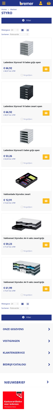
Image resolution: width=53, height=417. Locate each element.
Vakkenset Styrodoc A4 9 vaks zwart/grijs (24, 282)
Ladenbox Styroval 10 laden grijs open (22, 62)
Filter (26, 20)
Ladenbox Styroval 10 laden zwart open (23, 106)
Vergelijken (27, 75)
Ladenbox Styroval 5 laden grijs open (22, 150)
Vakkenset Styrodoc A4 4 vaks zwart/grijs (24, 238)
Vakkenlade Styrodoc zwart (17, 194)
